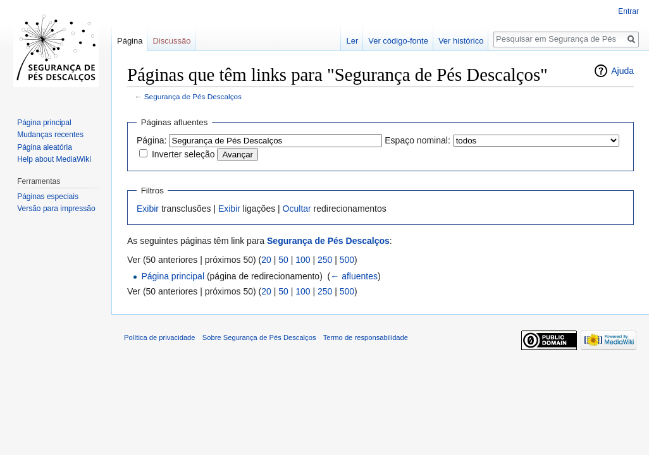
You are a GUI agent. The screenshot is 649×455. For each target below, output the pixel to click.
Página (129, 41)
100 (302, 260)
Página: (151, 140)
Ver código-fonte (398, 41)
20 (266, 260)
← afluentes (354, 276)
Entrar (628, 11)
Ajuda (622, 71)
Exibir (148, 208)
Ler (352, 41)
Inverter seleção (183, 154)
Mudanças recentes (50, 134)
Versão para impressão (56, 208)
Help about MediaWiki (54, 159)
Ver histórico (461, 41)
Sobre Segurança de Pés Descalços (259, 337)
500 (347, 260)
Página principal (172, 276)
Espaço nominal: (417, 140)
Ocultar (297, 208)
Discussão (171, 41)
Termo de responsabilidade (365, 337)
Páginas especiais (47, 196)
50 (283, 260)
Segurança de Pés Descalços (193, 96)
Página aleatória (44, 147)
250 (325, 260)
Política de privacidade (159, 337)
